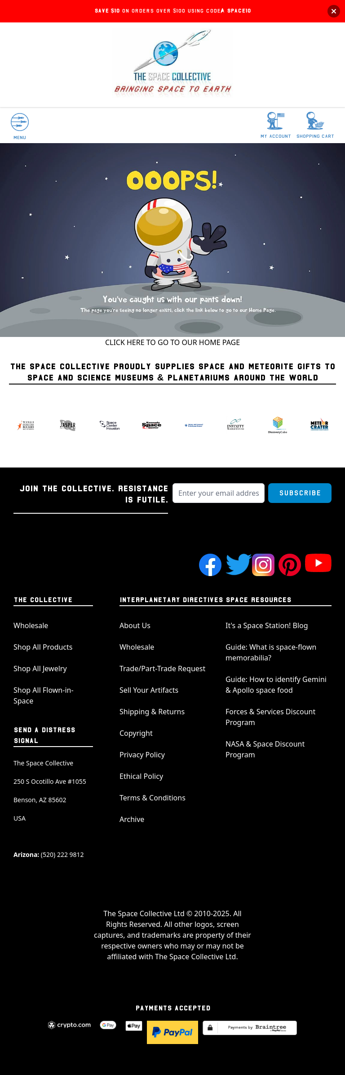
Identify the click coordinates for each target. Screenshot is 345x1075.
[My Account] (276, 126)
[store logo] (172, 64)
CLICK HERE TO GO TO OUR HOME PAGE (172, 342)
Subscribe (300, 493)
